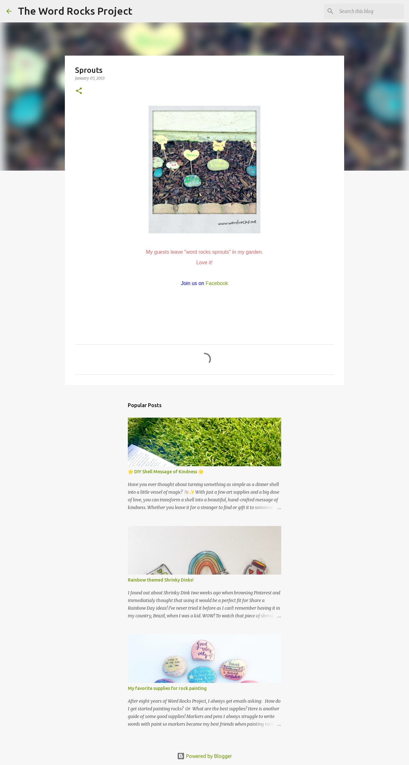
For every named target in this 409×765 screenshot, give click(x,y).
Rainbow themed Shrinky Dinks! (161, 580)
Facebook (217, 283)
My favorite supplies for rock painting (167, 688)
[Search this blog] (370, 11)
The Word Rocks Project (75, 11)
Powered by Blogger (204, 756)
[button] (79, 91)
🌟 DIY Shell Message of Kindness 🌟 (166, 471)
